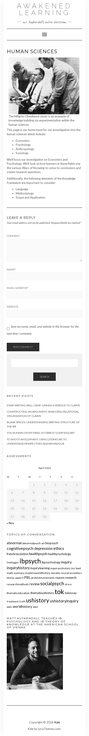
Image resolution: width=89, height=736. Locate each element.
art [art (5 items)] (43, 543)
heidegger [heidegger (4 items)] (13, 562)
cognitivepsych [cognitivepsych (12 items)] (20, 548)
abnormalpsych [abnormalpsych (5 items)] (31, 543)
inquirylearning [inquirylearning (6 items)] (40, 568)
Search (44, 376)
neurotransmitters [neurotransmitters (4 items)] (71, 572)
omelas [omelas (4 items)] (11, 577)
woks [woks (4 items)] (9, 606)
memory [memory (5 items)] (19, 573)
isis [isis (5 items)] (73, 568)
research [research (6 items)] (70, 577)
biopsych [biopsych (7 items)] (51, 543)
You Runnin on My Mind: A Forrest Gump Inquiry (41, 432)
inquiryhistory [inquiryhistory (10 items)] (18, 568)
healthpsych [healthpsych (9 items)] (38, 553)
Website (12, 306)
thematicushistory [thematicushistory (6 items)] (42, 593)
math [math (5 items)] (10, 573)
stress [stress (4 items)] (68, 584)
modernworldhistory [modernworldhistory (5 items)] (37, 573)
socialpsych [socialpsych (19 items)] (52, 583)
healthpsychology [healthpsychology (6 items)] (59, 554)
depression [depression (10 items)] (43, 548)
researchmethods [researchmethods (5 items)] (18, 584)
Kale (57, 722)
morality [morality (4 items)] (55, 572)
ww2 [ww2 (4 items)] (35, 606)
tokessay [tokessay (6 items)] (71, 593)
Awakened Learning (44, 9)
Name (11, 269)
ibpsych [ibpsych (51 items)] (30, 561)
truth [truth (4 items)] (22, 601)
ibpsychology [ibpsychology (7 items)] (51, 562)
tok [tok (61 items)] (59, 591)
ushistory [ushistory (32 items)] (37, 600)
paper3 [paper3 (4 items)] (19, 577)
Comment (13, 236)
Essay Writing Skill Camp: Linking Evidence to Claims (43, 405)
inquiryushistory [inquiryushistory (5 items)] (60, 568)
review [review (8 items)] (34, 584)
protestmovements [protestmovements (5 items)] (43, 577)
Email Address (17, 288)
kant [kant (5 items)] (78, 568)
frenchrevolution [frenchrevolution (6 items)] (17, 554)
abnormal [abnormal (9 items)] (14, 543)
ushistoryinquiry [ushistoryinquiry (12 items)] (64, 601)
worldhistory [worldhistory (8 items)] (22, 606)
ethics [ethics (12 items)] (58, 548)
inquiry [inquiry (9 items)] (66, 562)
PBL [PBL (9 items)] (27, 577)
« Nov (10, 523)
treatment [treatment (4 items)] (13, 601)
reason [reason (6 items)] (60, 577)
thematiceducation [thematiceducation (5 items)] (18, 593)
